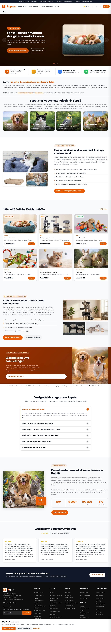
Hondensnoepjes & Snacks (39, 606)
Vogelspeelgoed (70, 608)
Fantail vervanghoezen (84, 616)
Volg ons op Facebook (9, 603)
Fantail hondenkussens (84, 611)
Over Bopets (99, 595)
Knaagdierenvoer (85, 595)
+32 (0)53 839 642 (8, 599)
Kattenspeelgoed (55, 611)
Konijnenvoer (84, 592)
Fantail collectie (37, 51)
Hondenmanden (38, 592)
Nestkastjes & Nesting (71, 603)
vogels (30, 93)
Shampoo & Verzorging (37, 617)
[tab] (54, 63)
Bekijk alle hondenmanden (17, 51)
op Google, (55, 535)
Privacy (98, 609)
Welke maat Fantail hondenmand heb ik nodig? (38, 425)
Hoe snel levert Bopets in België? (33, 411)
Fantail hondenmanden (38, 599)
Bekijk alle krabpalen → (12, 339)
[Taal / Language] (86, 6)
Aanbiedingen (100, 606)
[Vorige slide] (4, 40)
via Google (12, 561)
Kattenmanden (54, 608)
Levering (98, 601)
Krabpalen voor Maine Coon (54, 599)
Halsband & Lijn (38, 613)
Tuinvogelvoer (69, 605)
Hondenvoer (38, 603)
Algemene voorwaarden (99, 613)
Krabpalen (53, 592)
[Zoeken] (92, 6)
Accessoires (83, 598)
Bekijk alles (104, 211)
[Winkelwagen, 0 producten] (106, 6)
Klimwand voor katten (56, 617)
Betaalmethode (100, 598)
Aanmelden (26, 612)
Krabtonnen (53, 605)
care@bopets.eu (18, 599)
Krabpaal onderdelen (56, 603)
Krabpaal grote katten (56, 595)
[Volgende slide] (107, 40)
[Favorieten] (100, 6)
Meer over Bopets (60, 514)
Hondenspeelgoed (39, 610)
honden (20, 93)
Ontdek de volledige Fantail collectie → (69, 193)
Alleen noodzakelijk (24, 628)
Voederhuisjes (69, 600)
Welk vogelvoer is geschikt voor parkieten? (37, 443)
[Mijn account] (96, 6)
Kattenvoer (53, 614)
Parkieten (67, 592)
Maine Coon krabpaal (33, 339)
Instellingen (36, 628)
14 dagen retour (100, 604)
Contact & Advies (100, 592)
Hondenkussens (39, 595)
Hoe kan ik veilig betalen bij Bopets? (34, 449)
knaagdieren (39, 93)
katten (25, 93)
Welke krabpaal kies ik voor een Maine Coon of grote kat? (41, 431)
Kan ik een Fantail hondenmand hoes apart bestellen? (40, 437)
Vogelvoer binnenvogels (69, 596)
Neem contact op (97, 575)
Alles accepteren (8, 628)
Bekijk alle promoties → (16, 378)
